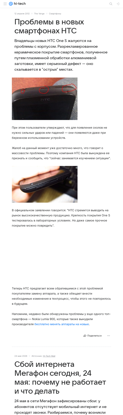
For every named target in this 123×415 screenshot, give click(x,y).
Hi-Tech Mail (49, 356)
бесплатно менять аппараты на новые (61, 324)
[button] (45, 99)
